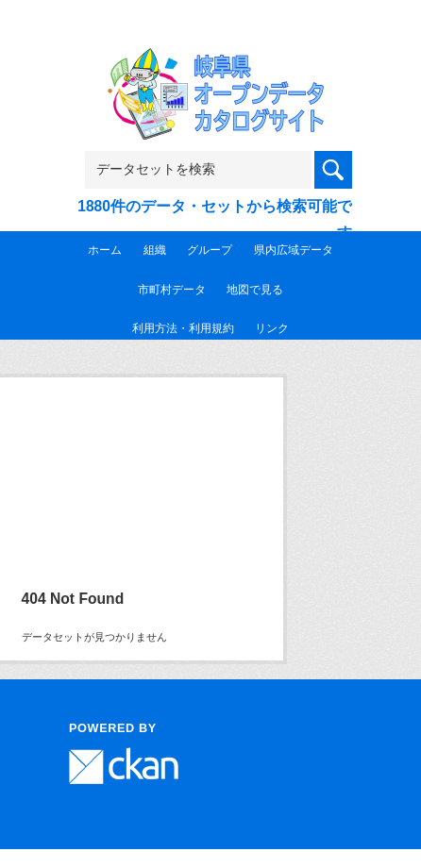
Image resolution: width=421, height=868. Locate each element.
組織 (154, 250)
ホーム (105, 250)
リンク (272, 328)
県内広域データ (293, 250)
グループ (209, 250)
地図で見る (255, 289)
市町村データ (172, 289)
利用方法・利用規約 (183, 328)
